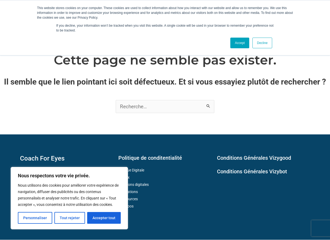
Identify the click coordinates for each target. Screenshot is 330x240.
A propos (126, 206)
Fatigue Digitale (131, 170)
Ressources (128, 199)
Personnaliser (35, 218)
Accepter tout (103, 218)
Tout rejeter (70, 218)
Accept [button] (240, 43)
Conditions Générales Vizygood (254, 158)
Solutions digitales (134, 185)
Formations (128, 192)
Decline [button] (262, 43)
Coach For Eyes (42, 158)
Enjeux (124, 177)
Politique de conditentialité (150, 158)
